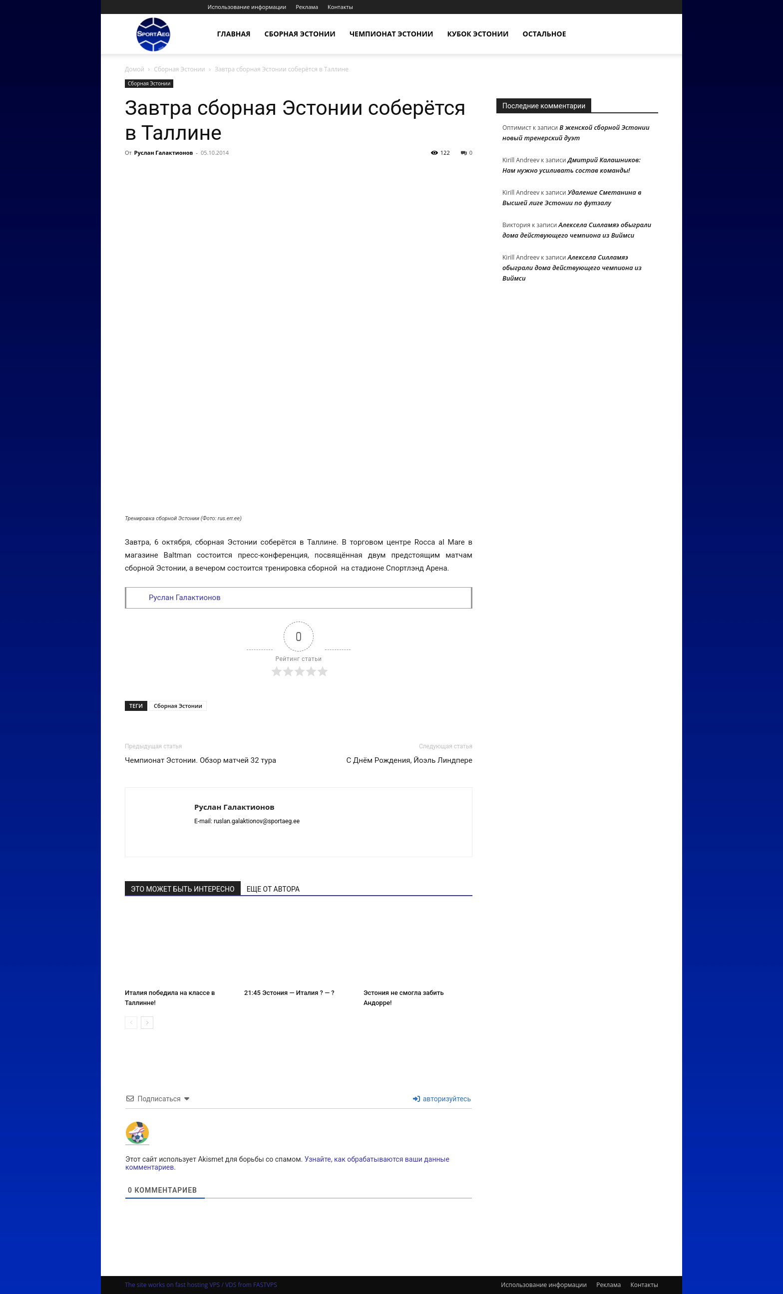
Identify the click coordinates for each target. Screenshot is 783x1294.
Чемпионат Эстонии (391, 33)
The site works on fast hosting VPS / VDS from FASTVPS (201, 1285)
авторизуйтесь (442, 1099)
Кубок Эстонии (478, 33)
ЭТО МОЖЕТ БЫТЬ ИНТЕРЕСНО (183, 889)
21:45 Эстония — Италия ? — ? (289, 992)
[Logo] (153, 34)
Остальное (544, 33)
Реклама (307, 6)
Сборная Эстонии (300, 33)
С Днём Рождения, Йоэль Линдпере (409, 760)
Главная (234, 33)
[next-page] (147, 1022)
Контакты (340, 6)
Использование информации (247, 6)
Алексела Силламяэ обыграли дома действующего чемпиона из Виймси (572, 268)
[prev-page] (131, 1022)
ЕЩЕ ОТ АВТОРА (273, 889)
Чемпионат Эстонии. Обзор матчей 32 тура (200, 760)
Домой (134, 69)
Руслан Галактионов (163, 152)
